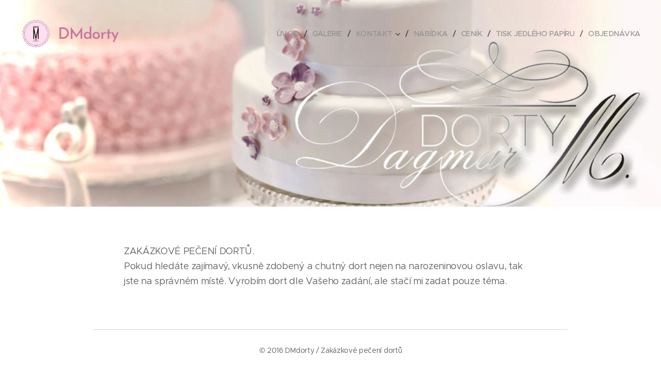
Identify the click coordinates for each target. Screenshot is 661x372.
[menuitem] (295, 34)
